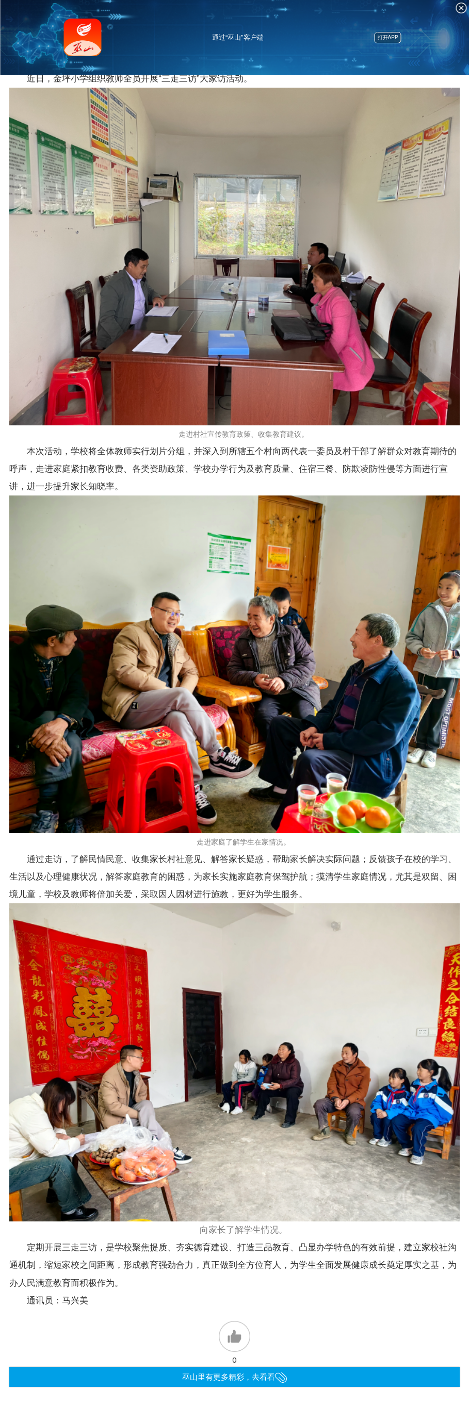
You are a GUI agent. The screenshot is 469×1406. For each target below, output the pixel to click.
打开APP (388, 37)
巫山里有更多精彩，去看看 (234, 1376)
